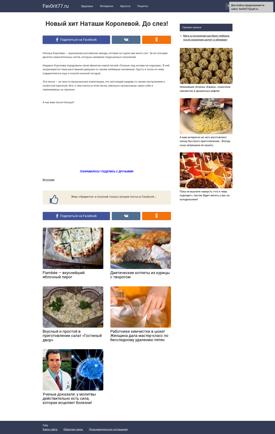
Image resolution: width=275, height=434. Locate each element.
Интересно (106, 6)
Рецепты (142, 6)
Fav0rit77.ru (56, 6)
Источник (49, 179)
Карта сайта (50, 429)
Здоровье (87, 6)
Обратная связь (73, 429)
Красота (125, 6)
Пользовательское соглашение (108, 429)
